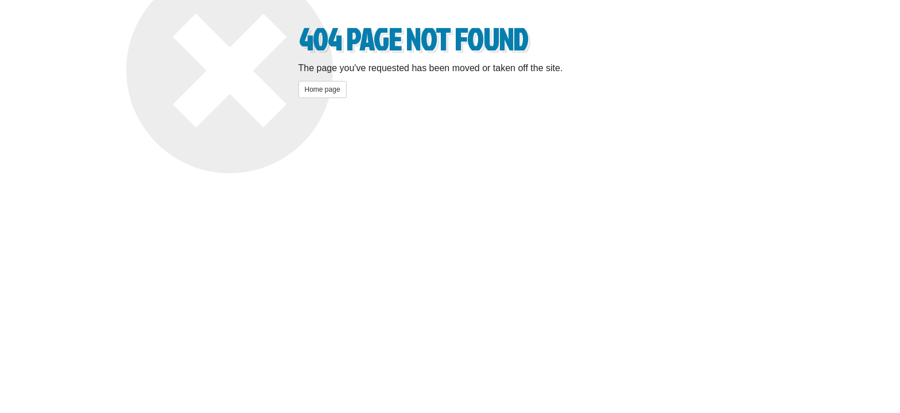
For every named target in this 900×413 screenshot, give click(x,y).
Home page (322, 89)
